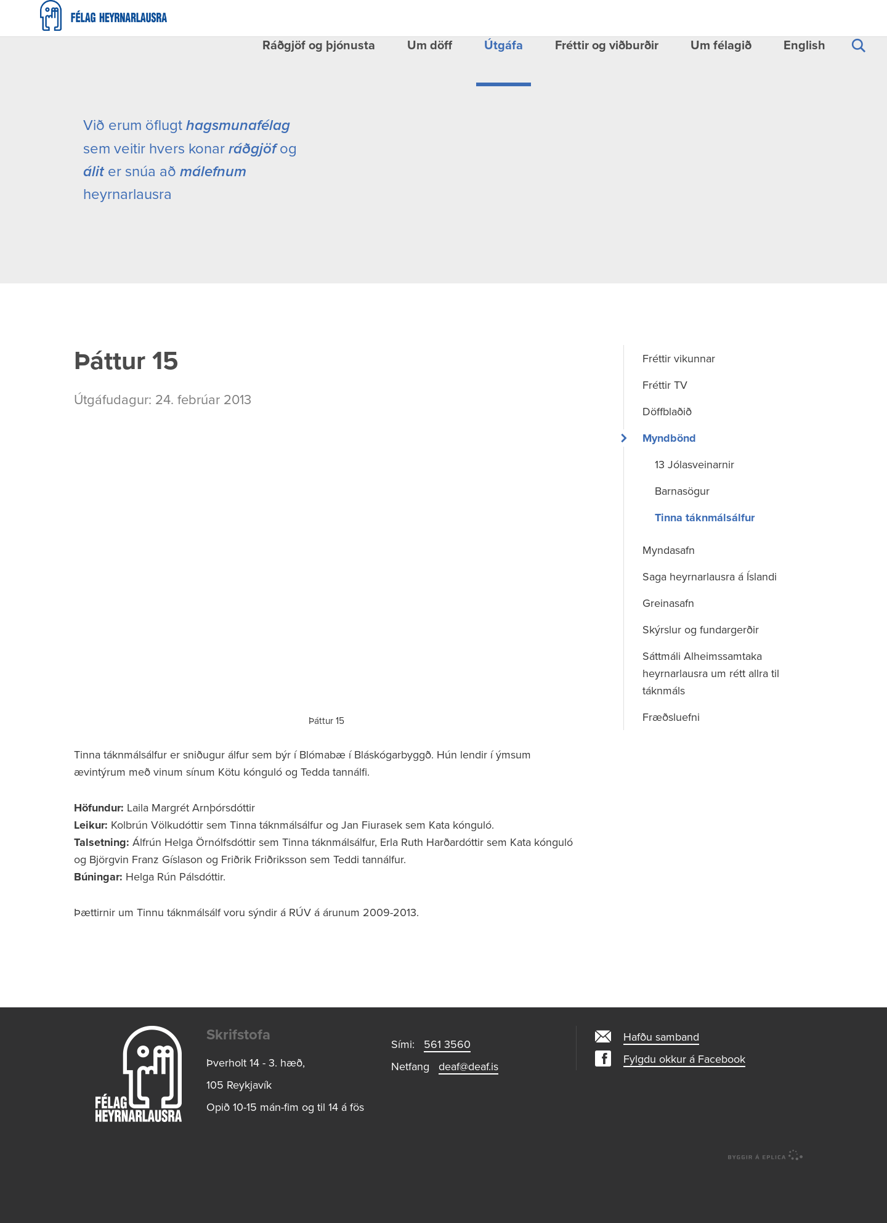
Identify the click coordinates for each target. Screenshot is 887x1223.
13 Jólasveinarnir (694, 514)
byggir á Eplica (765, 1204)
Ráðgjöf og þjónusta (318, 45)
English (804, 45)
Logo (138, 1123)
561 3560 (447, 1093)
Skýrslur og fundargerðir (700, 679)
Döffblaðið (667, 461)
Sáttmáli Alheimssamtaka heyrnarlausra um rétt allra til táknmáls (710, 723)
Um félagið (721, 45)
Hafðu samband (661, 1086)
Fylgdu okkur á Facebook (684, 1108)
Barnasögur (682, 540)
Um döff (429, 45)
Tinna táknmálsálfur (705, 567)
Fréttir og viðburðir (606, 45)
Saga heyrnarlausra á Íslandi (709, 626)
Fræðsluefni (671, 766)
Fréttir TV (664, 434)
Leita (858, 59)
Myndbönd (669, 487)
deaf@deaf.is (468, 1116)
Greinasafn (668, 652)
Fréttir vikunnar (678, 408)
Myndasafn (668, 599)
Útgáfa (503, 45)
